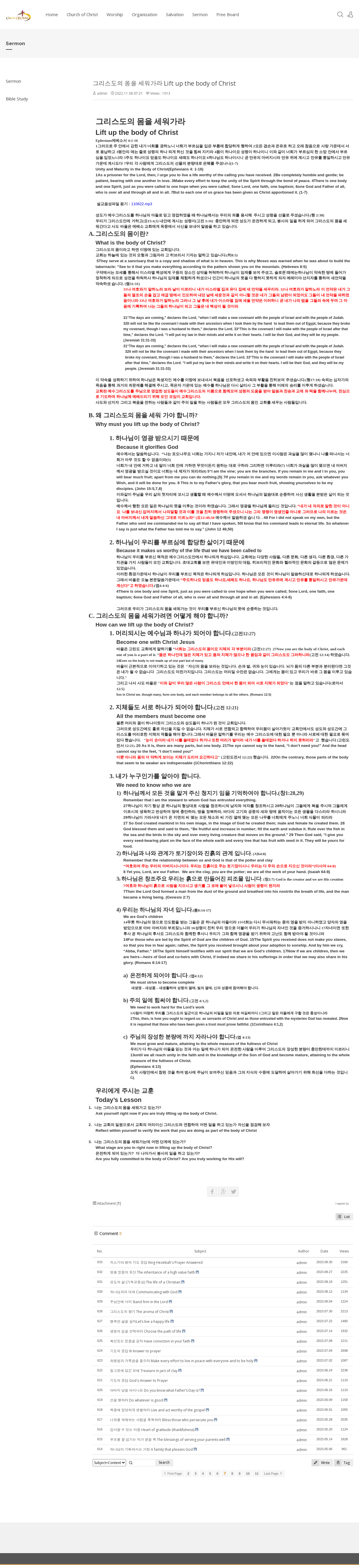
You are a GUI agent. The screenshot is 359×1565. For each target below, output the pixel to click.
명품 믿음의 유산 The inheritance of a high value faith (152, 1272)
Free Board (227, 14)
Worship (115, 14)
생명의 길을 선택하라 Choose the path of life (145, 1331)
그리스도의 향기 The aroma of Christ (139, 1311)
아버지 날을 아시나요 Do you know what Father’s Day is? (155, 1390)
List (343, 1216)
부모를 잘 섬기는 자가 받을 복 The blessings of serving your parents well (168, 1439)
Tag (342, 1462)
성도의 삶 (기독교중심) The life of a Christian (145, 1282)
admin (102, 93)
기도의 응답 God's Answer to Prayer (139, 1380)
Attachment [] (107, 1203)
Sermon (200, 14)
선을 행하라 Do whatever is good (136, 1400)
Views (344, 1251)
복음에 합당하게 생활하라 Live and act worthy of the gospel (157, 1410)
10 (248, 1473)
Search (164, 1462)
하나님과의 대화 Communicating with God (143, 1292)
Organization (144, 14)
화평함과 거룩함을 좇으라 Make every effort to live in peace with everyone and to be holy (181, 1360)
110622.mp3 (141, 204)
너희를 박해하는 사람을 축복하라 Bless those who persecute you (161, 1419)
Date (324, 1251)
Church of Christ (82, 14)
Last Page (273, 1473)
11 (257, 1473)
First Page (172, 1473)
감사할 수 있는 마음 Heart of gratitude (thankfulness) (152, 1429)
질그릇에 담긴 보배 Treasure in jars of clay (143, 1370)
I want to (342, 1203)
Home (51, 14)
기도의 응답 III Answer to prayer (135, 1351)
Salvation (175, 14)
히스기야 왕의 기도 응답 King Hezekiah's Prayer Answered (156, 1262)
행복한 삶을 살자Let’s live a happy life (140, 1321)
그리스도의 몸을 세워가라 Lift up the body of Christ (164, 83)
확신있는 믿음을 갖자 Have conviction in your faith (150, 1341)
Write (321, 1462)
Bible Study (17, 99)
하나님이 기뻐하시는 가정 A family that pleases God (151, 1449)
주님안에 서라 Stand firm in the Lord (139, 1301)
